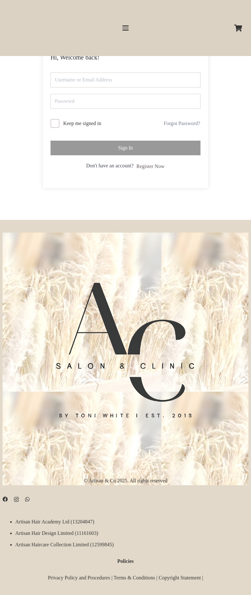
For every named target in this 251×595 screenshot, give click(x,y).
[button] (125, 28)
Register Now (150, 166)
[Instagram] (16, 499)
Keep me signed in (82, 123)
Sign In (125, 147)
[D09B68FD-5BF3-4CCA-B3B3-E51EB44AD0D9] (125, 347)
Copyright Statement (180, 577)
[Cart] (238, 28)
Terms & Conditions (134, 577)
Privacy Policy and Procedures (79, 577)
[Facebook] (5, 498)
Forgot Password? (182, 123)
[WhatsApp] (27, 498)
